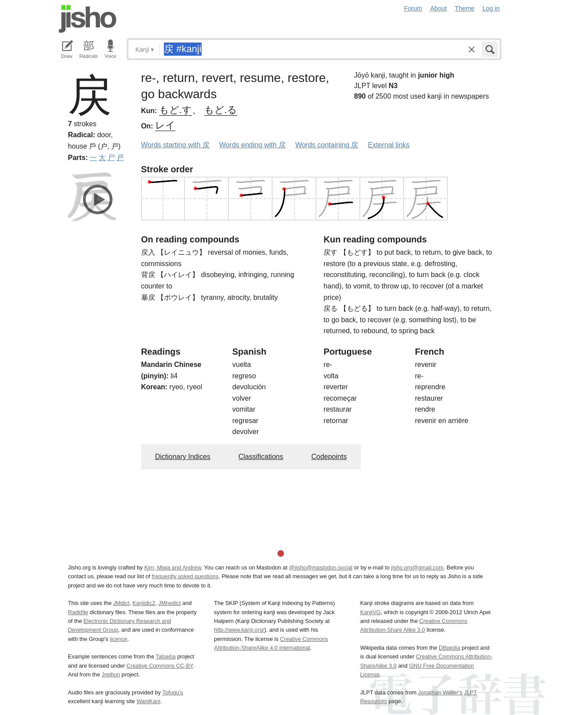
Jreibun (111, 674)
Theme (465, 8)
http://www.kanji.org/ (239, 629)
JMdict (121, 603)
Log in (491, 8)
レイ (165, 125)
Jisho (88, 19)
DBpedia (449, 647)
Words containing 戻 (327, 145)
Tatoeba (166, 656)
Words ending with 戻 (252, 145)
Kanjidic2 (143, 603)
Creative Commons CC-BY (160, 665)
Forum (413, 8)
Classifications (260, 456)
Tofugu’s (172, 692)
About (438, 8)
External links (388, 145)
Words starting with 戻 (175, 145)
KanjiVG (370, 612)
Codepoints (329, 456)
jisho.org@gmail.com (417, 567)
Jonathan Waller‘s (440, 692)
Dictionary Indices (182, 456)
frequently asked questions (185, 576)
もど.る (220, 109)
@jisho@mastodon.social (320, 567)
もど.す (175, 109)
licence (119, 639)
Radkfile (78, 612)
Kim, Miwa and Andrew (172, 567)
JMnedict (169, 603)
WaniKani (148, 701)
